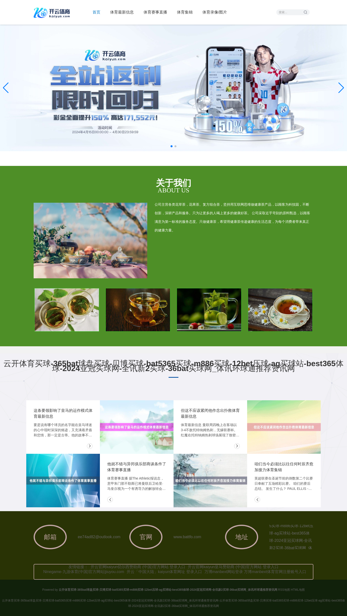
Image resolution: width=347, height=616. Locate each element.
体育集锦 (185, 12)
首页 (96, 12)
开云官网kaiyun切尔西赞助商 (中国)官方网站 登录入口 (138, 567)
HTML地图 (298, 589)
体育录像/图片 (214, 12)
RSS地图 (284, 589)
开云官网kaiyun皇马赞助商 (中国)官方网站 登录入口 (233, 567)
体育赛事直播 (155, 12)
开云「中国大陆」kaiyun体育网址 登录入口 (164, 572)
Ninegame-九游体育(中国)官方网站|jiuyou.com (83, 572)
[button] (341, 87)
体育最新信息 (122, 12)
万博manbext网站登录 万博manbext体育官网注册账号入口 (255, 572)
